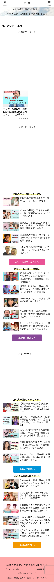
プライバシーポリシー (14, 569)
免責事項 (40, 569)
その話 (27, 3)
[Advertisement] (27, 61)
